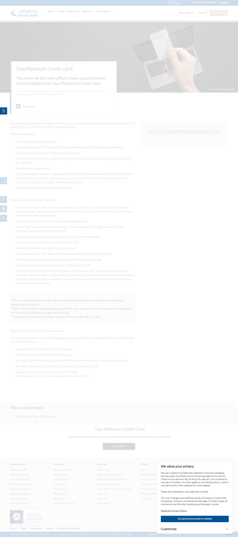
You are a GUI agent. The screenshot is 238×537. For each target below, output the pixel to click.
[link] (3, 110)
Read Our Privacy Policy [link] (174, 511)
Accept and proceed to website (195, 519)
